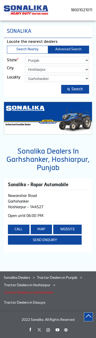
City (10, 68)
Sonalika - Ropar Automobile (38, 185)
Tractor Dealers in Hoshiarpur (27, 285)
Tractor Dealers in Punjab (57, 278)
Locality (13, 77)
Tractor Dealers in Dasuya (24, 302)
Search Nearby (27, 49)
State (13, 60)
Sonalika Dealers (17, 278)
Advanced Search (68, 49)
